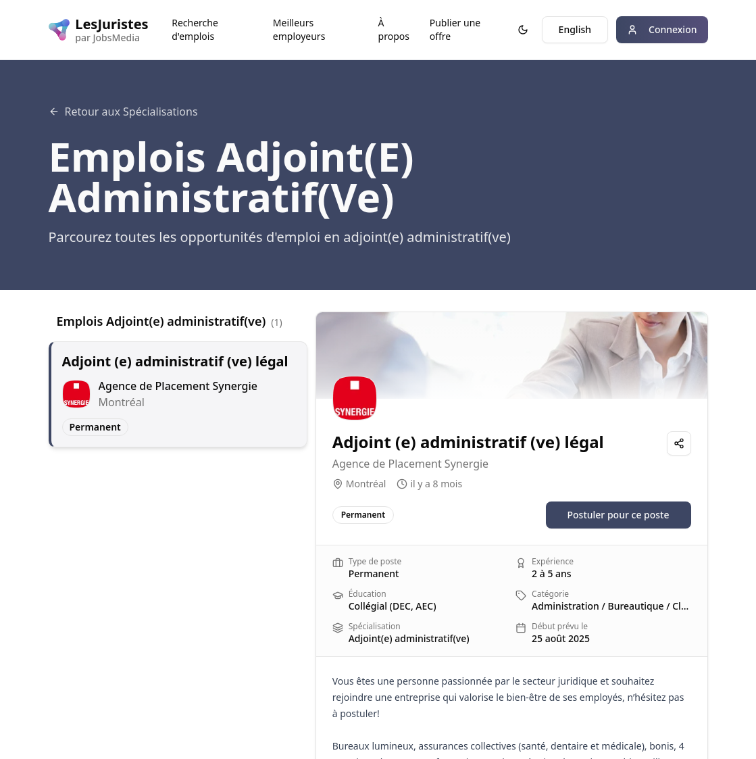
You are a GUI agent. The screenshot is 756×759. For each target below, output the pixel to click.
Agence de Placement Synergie (410, 463)
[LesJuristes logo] (97, 30)
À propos (393, 29)
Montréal (366, 483)
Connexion (662, 29)
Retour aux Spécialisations (123, 111)
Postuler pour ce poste (619, 514)
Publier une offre (455, 29)
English (575, 29)
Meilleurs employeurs (299, 29)
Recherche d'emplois (195, 29)
